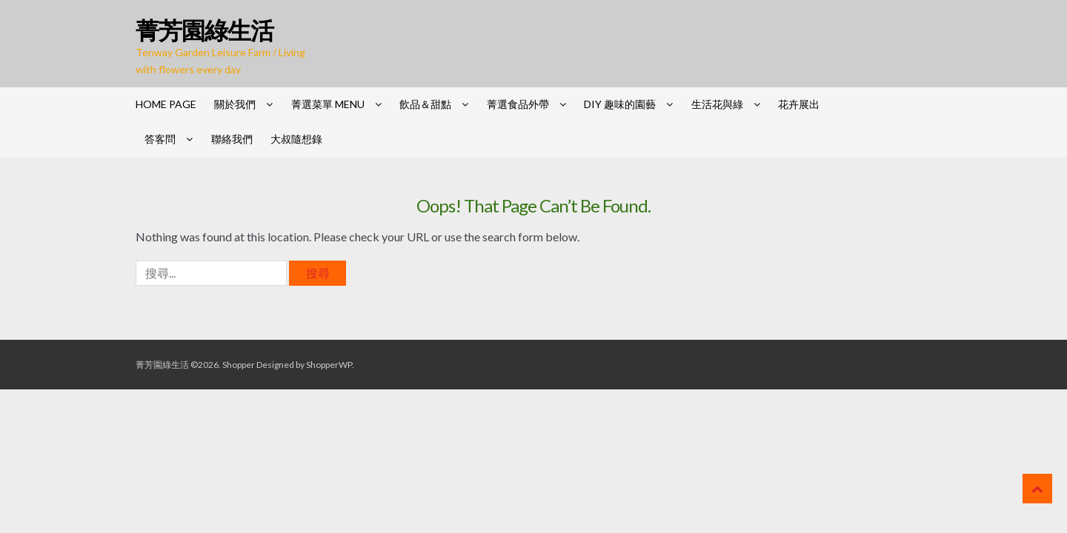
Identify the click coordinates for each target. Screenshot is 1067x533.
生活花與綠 (717, 104)
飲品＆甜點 (425, 104)
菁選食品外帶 (518, 104)
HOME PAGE (166, 104)
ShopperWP (329, 364)
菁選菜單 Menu (328, 104)
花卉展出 (799, 104)
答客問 (160, 139)
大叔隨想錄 (296, 139)
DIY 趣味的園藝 (620, 104)
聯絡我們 (232, 139)
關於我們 (235, 104)
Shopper (238, 364)
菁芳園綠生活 (204, 30)
